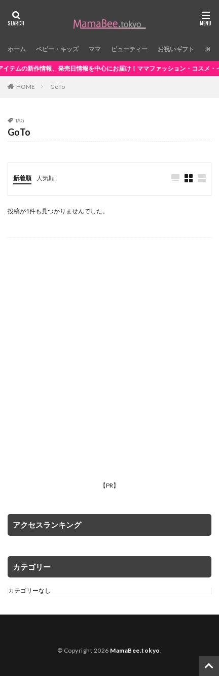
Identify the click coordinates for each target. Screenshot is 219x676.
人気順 (45, 178)
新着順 (22, 178)
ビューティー (129, 49)
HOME (25, 86)
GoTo (57, 86)
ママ (95, 49)
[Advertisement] (109, 367)
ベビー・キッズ (57, 49)
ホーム (17, 49)
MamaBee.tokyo (135, 650)
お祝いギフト (176, 49)
